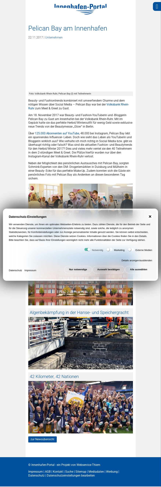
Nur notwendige (76, 271)
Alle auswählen (138, 271)
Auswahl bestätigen (108, 271)
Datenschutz (15, 271)
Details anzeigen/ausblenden (137, 262)
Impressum (30, 271)
